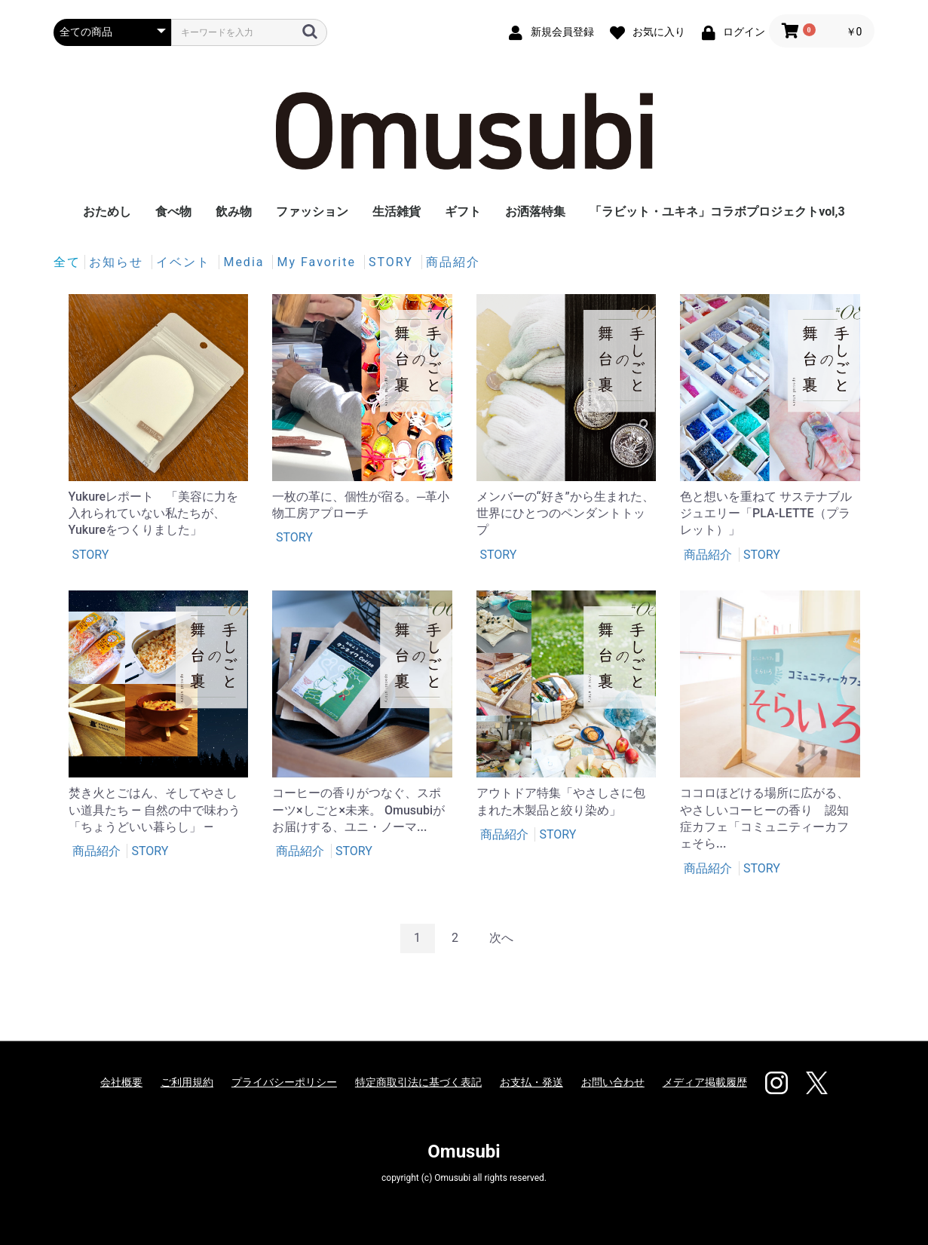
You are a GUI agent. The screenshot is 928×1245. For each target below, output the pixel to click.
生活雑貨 (396, 211)
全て (67, 262)
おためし (107, 211)
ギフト (463, 211)
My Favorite (318, 262)
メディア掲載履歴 (705, 1082)
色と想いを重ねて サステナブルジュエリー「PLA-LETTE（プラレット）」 (766, 513)
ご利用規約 (187, 1082)
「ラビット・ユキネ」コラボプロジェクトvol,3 (717, 211)
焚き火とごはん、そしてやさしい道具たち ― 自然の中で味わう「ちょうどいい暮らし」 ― (154, 810)
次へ (501, 938)
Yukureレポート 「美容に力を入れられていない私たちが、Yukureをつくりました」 (154, 513)
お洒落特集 (535, 211)
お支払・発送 (531, 1082)
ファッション (312, 211)
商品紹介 (453, 262)
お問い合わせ (613, 1082)
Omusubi (463, 1151)
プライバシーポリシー (284, 1082)
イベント (185, 262)
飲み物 (234, 211)
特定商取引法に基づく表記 (418, 1082)
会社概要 (121, 1082)
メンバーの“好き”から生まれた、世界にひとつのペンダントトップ (565, 513)
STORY (393, 262)
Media (245, 262)
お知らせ (118, 262)
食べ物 (173, 211)
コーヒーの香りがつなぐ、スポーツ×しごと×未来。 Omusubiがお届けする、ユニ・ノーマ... (358, 810)
